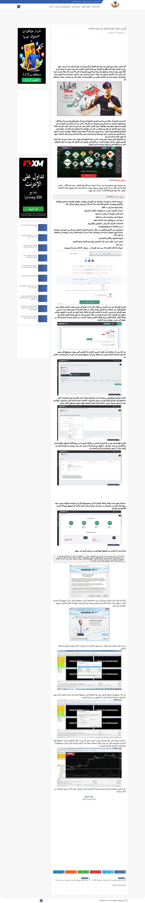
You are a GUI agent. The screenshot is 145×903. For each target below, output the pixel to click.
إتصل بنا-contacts (76, 1)
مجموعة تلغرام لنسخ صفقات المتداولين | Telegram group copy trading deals (28, 297)
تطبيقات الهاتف (85, 6)
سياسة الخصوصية (86, 1)
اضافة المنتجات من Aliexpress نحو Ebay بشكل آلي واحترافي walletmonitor (29, 307)
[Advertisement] (72, 17)
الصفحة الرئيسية (96, 1)
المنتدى (51, 6)
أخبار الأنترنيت (95, 6)
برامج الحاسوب (75, 6)
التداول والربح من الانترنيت (62, 6)
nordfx (96, 139)
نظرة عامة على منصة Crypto (29, 275)
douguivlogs (102, 900)
